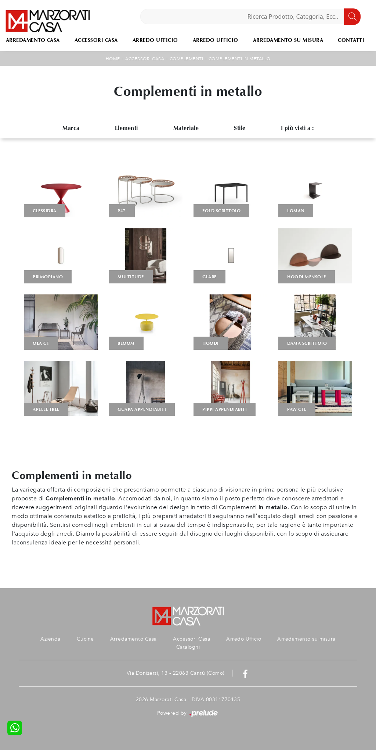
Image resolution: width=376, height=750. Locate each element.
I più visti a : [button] (297, 127)
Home (113, 59)
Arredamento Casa (133, 638)
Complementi (186, 59)
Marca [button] (71, 127)
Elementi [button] (126, 127)
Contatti (351, 40)
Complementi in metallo (240, 59)
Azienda (50, 638)
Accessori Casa (96, 40)
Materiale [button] (186, 127)
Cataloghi (188, 647)
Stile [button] (240, 127)
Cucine (85, 638)
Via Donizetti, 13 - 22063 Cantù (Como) (176, 673)
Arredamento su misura (288, 40)
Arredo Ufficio (155, 40)
